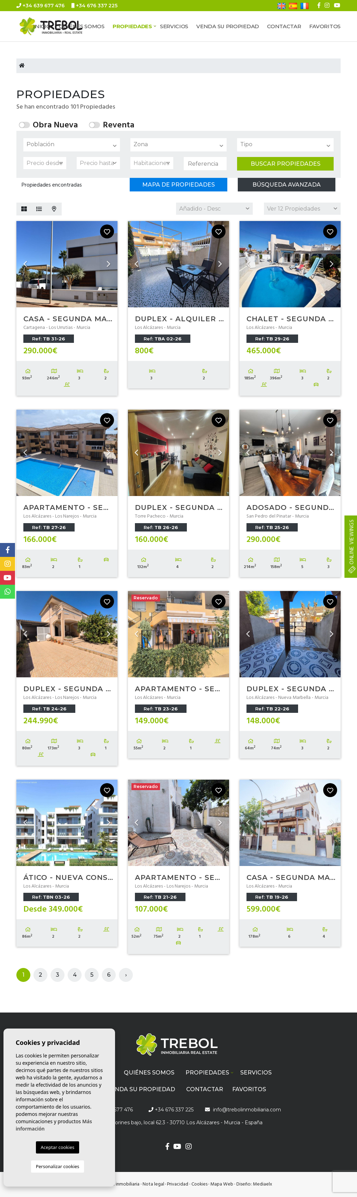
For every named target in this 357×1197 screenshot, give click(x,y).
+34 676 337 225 (94, 5)
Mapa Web (221, 1184)
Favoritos (325, 26)
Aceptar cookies (57, 1147)
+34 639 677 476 (40, 5)
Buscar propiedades (285, 163)
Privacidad (177, 1184)
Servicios (174, 26)
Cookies (199, 1184)
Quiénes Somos (82, 26)
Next (108, 264)
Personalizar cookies (57, 1166)
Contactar (284, 26)
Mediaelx (262, 1184)
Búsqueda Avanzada (286, 184)
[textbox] (73, 144)
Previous (25, 264)
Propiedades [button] (132, 26)
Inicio (42, 26)
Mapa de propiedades (178, 184)
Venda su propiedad (227, 26)
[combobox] (71, 144)
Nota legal (153, 1184)
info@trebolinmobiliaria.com (60, 17)
